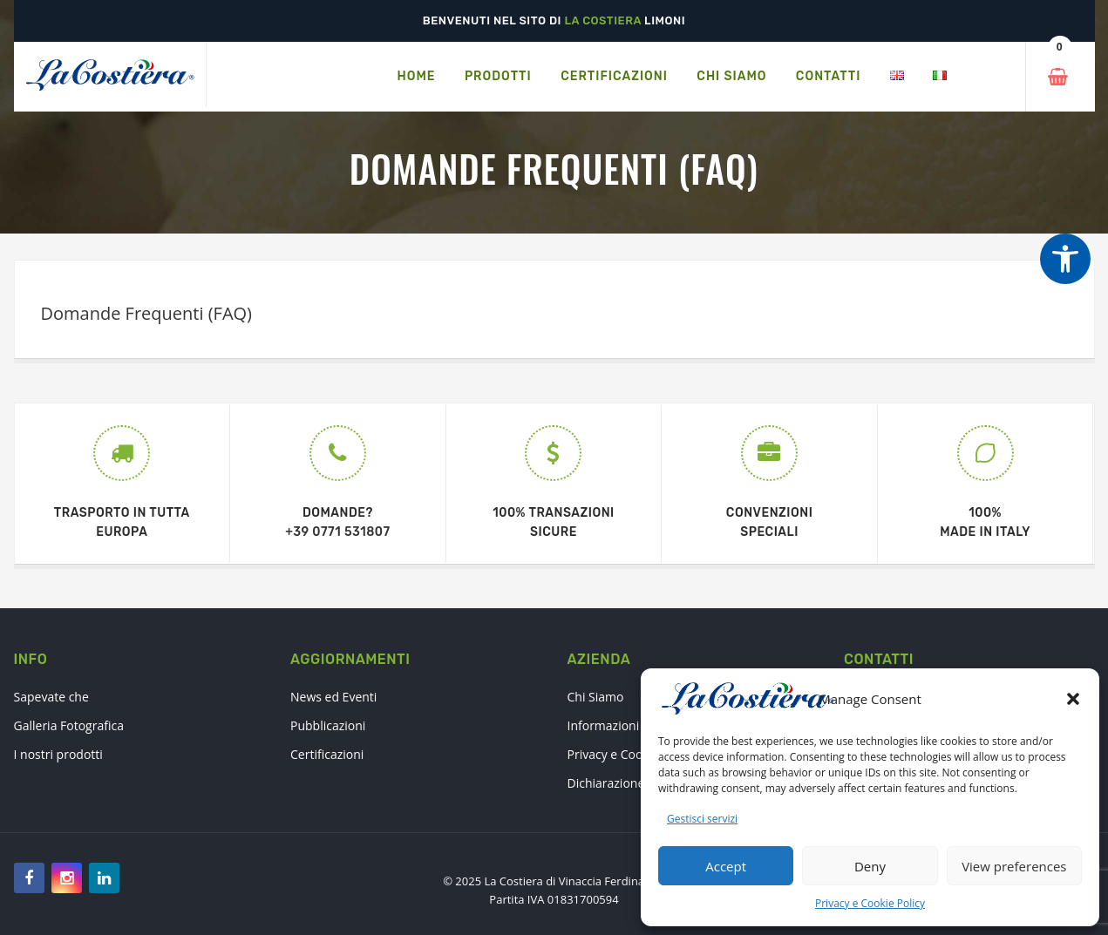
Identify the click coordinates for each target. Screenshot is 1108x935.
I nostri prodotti (58, 754)
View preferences (1014, 866)
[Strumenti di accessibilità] (1065, 259)
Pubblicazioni (327, 725)
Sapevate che (51, 696)
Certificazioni (327, 754)
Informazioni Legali (622, 725)
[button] (1073, 699)
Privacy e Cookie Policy (870, 903)
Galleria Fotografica (69, 725)
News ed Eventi (333, 696)
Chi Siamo (596, 696)
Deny (870, 866)
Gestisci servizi (702, 818)
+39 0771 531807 (337, 532)
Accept (725, 866)
